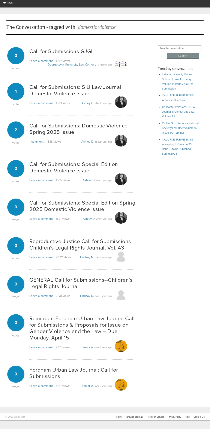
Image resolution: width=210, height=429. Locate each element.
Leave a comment (41, 61)
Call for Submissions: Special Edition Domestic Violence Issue (73, 167)
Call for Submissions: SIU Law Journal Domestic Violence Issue (75, 90)
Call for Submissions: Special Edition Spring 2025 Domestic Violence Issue (82, 206)
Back (8, 3)
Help (187, 417)
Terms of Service (155, 417)
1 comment (36, 141)
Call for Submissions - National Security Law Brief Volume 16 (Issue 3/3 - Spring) (180, 128)
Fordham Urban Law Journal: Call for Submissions (73, 373)
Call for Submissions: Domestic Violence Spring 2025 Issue (78, 129)
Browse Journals (134, 417)
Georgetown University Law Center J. (72, 64)
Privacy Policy (174, 417)
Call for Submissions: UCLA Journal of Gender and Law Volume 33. (178, 111)
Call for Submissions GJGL (61, 51)
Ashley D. (87, 103)
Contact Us (199, 417)
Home (119, 417)
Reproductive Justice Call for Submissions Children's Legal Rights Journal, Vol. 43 (80, 244)
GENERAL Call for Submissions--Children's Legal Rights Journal (80, 283)
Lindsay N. (87, 257)
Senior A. (88, 347)
